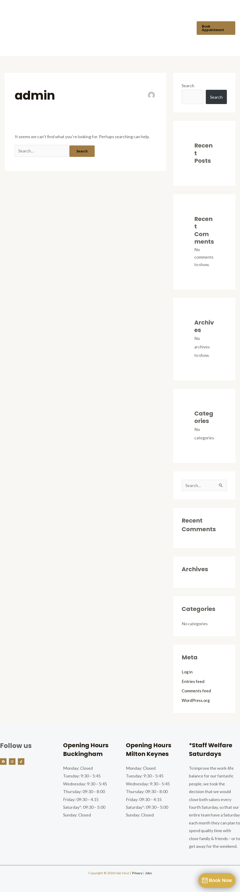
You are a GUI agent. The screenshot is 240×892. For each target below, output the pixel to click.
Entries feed (193, 681)
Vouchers (43, 42)
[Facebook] (3, 761)
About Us (62, 14)
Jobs (148, 873)
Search (188, 85)
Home (40, 14)
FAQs (163, 14)
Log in (187, 671)
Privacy (137, 873)
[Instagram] (12, 761)
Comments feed (196, 690)
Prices (144, 14)
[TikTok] (21, 761)
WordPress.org (196, 700)
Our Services (118, 14)
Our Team (89, 14)
